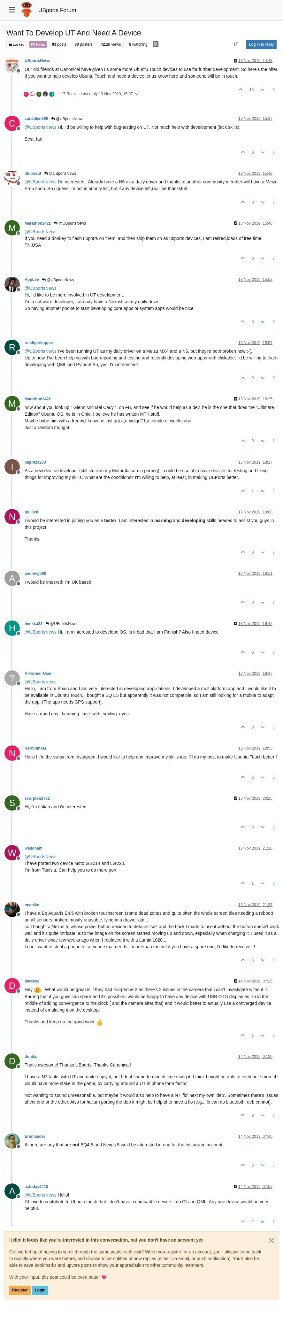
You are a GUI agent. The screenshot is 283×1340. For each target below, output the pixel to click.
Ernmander (35, 1136)
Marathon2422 (38, 223)
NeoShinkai (35, 748)
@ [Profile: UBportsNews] (41, 127)
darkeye (32, 981)
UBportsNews (37, 60)
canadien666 (36, 118)
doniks (31, 1056)
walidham (33, 848)
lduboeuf (33, 173)
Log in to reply (261, 44)
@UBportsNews (67, 119)
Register (20, 1290)
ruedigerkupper (39, 343)
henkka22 (33, 623)
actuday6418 (36, 1186)
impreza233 (35, 462)
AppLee (32, 279)
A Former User (38, 673)
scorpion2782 (37, 798)
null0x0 (31, 512)
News (38, 44)
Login (40, 1290)
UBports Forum (57, 10)
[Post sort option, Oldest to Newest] (236, 44)
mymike (32, 905)
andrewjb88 (35, 573)
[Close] (271, 1240)
